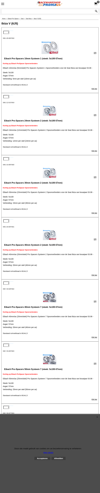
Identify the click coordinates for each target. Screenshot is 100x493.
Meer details (48, 453)
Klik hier (94, 89)
